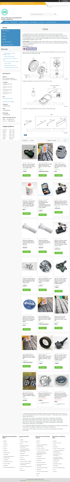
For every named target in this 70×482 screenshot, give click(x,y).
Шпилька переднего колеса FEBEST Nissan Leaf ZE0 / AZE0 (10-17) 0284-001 (28, 242)
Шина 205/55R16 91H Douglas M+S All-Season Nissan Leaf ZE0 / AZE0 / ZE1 (29, 356)
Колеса (5, 448)
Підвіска (5, 450)
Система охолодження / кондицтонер (42, 445)
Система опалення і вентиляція (24, 446)
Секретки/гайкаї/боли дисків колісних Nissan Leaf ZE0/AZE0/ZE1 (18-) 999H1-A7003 (29, 280)
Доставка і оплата (6, 42)
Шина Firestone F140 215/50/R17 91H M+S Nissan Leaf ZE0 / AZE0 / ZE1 (60, 318)
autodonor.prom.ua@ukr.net (9, 101)
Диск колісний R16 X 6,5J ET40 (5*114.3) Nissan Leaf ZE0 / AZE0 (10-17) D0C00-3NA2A (45, 394)
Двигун (5, 441)
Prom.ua (42, 479)
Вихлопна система (41, 462)
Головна (6, 22)
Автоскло (6, 444)
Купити (27, 175)
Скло (21, 468)
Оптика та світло (24, 441)
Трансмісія (6, 454)
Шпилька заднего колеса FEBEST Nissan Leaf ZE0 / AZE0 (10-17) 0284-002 (44, 242)
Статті (4, 33)
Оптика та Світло (41, 448)
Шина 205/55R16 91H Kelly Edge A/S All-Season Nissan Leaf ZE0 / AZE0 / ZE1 (45, 166)
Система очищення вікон (9, 467)
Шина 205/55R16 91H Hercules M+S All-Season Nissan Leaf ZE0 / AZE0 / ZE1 (45, 318)
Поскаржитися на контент (32, 480)
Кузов (5, 446)
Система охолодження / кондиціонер (9, 457)
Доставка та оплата (51, 22)
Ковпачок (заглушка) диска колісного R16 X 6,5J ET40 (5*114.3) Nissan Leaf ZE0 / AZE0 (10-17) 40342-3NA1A (61, 395)
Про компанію (33, 22)
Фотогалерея (14, 22)
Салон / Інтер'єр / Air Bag (25, 461)
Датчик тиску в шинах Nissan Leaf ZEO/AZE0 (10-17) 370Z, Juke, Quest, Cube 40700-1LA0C (29, 166)
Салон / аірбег (7, 463)
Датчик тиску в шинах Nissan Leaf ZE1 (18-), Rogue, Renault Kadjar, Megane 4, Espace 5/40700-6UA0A (60, 357)
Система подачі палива (42, 467)
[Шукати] (55, 14)
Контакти (41, 22)
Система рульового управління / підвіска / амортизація (25, 450)
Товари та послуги (23, 22)
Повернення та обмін (7, 44)
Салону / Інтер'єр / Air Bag (42, 450)
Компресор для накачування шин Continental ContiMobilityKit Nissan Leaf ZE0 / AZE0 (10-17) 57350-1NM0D (45, 204)
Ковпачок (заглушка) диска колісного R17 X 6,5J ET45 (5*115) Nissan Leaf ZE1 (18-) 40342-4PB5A (29, 319)
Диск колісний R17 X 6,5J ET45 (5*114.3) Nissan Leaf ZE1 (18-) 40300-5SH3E (45, 280)
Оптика (5, 443)
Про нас (4, 36)
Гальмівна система (8, 461)
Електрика (6, 459)
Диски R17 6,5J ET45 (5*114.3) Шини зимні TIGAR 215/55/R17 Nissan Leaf (29, 394)
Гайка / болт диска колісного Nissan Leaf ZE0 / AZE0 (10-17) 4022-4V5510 (60, 166)
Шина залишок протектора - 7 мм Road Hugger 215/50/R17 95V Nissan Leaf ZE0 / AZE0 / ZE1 (45, 357)
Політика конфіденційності (44, 480)
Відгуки (4, 39)
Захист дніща (7, 452)
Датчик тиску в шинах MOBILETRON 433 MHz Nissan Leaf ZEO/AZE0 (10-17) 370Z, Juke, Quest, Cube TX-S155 (61, 243)
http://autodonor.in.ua (8, 98)
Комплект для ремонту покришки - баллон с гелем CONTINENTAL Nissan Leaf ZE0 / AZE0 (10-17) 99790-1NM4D (29, 203)
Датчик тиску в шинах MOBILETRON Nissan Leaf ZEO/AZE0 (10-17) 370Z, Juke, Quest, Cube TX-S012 (61, 202)
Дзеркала (6, 465)
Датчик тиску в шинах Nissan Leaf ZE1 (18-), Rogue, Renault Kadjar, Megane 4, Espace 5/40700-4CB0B (60, 281)
